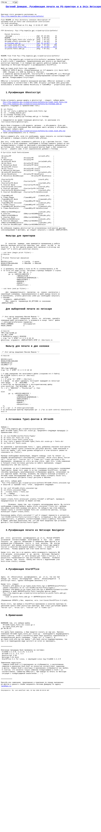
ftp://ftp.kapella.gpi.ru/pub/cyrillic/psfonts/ (22, 18)
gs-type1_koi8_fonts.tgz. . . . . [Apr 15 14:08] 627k (31, 55)
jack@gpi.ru (6, 816)
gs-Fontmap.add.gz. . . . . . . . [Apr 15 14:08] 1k (31, 50)
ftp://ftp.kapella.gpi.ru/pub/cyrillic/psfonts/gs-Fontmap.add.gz (32, 122)
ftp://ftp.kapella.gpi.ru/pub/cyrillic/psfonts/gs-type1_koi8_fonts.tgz (35, 120)
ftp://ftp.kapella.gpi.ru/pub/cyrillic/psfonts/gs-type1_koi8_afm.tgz (34, 155)
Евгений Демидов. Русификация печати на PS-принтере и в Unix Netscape (53, 7)
